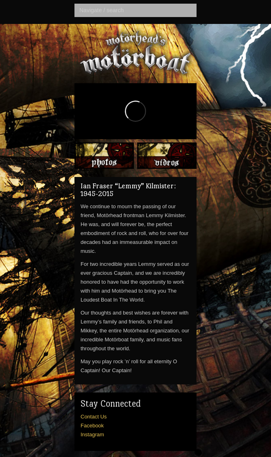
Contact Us (94, 417)
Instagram (92, 434)
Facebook (92, 426)
